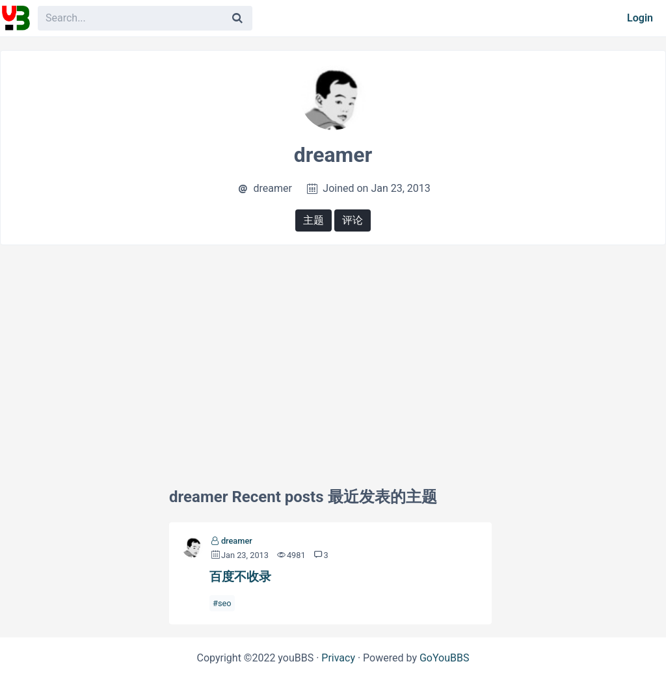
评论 (352, 220)
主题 (313, 220)
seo (225, 603)
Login (640, 18)
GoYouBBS (445, 658)
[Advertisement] (333, 349)
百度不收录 (240, 576)
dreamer (236, 541)
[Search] (237, 18)
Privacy (338, 658)
